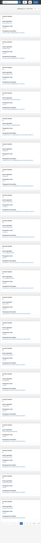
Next (34, 523)
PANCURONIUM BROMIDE (9, 431)
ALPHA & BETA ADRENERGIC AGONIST (13, 32)
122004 (4, 257)
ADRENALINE (6, 48)
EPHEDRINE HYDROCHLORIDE (11, 99)
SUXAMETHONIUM (7, 355)
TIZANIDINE (5, 380)
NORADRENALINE (7, 74)
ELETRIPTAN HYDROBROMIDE (11, 125)
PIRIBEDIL (5, 150)
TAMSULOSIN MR (7, 201)
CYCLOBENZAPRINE (8, 253)
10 (30, 523)
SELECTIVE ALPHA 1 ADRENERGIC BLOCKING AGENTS (18, 211)
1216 (3, 130)
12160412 (5, 206)
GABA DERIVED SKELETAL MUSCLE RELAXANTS (16, 313)
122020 (4, 360)
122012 (4, 308)
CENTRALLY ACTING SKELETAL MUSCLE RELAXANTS (17, 262)
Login (35, 2)
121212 (4, 28)
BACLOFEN (5, 304)
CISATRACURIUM (7, 457)
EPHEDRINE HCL (7, 23)
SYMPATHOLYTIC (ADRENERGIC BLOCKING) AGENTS (17, 135)
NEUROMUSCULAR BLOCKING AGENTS (13, 364)
